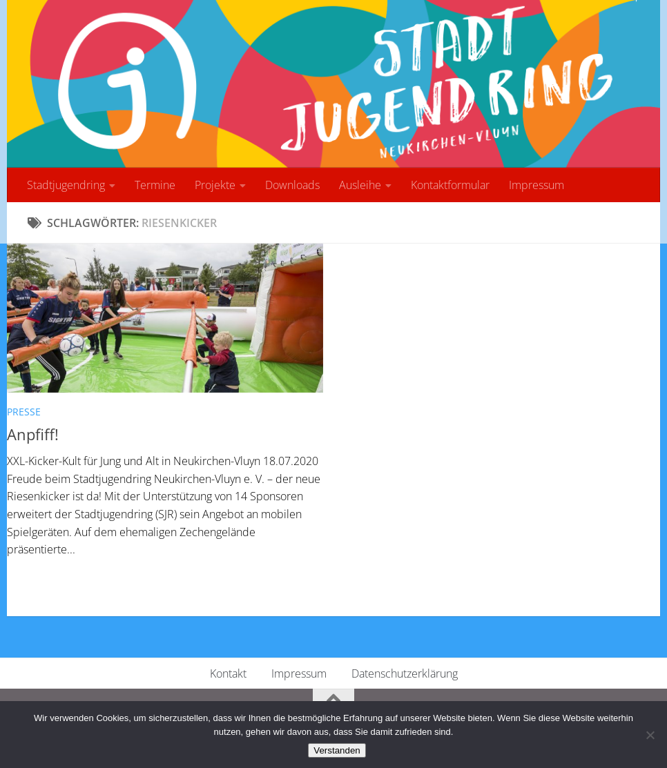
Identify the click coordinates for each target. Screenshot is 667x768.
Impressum (536, 185)
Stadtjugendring (66, 185)
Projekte (215, 185)
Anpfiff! (33, 434)
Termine (155, 185)
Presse (24, 411)
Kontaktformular (450, 185)
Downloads (292, 185)
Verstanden (336, 750)
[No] (650, 735)
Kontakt (228, 673)
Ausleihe (360, 185)
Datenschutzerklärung (404, 673)
